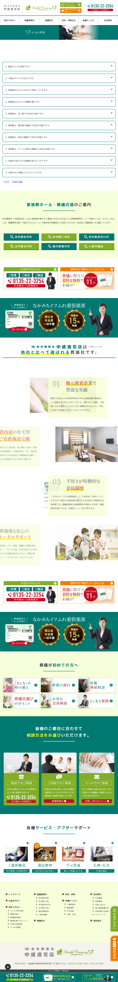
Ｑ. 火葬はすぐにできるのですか (59, 78)
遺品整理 (70, 908)
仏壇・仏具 (71, 914)
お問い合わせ (100, 904)
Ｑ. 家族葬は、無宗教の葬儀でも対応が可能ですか (59, 125)
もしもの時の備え (17, 911)
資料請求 (97, 920)
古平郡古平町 (44, 908)
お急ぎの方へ (14, 900)
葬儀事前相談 (15, 917)
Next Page (18, 181)
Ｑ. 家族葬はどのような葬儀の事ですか (59, 101)
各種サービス (88, 20)
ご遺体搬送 (71, 904)
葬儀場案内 (29, 20)
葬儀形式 (49, 20)
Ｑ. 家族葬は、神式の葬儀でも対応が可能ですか (59, 137)
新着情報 (98, 901)
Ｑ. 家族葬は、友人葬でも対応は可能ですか (59, 113)
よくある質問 (15, 927)
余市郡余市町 (44, 898)
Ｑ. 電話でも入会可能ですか (59, 66)
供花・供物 (70, 894)
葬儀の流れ (14, 914)
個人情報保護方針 (102, 908)
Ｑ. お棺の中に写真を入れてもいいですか (59, 172)
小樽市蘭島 (43, 914)
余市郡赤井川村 (45, 904)
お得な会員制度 (16, 924)
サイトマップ (100, 914)
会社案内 (108, 20)
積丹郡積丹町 (44, 911)
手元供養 (70, 911)
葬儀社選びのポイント (18, 921)
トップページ (14, 894)
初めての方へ (10, 20)
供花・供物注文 (69, 20)
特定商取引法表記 (102, 911)
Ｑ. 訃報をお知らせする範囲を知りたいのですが (59, 160)
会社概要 (98, 898)
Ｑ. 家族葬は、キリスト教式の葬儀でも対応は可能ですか (59, 148)
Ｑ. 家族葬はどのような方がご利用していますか (59, 89)
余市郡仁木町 (44, 901)
